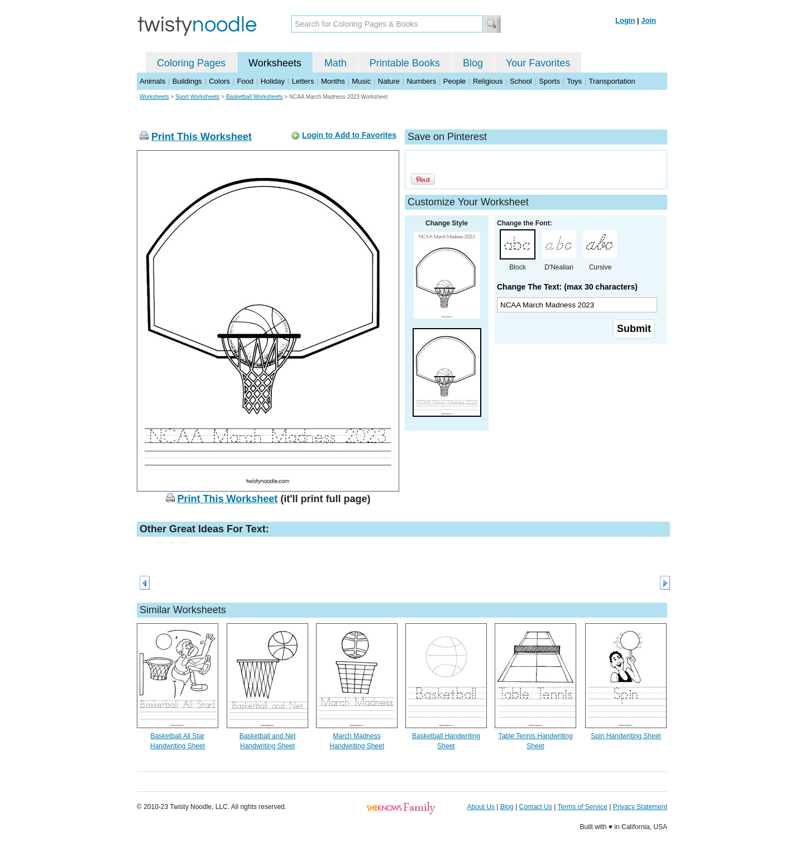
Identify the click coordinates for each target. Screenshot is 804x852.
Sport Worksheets (197, 97)
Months (333, 81)
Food (245, 81)
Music (361, 81)
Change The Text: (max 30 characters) (567, 286)
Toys (574, 81)
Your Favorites (538, 63)
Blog (473, 63)
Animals (152, 81)
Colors (219, 81)
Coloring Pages (191, 63)
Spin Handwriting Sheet (626, 736)
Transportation (611, 81)
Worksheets (275, 63)
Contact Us (535, 807)
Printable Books (405, 63)
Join (648, 20)
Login (625, 20)
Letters (303, 81)
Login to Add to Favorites (349, 135)
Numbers (421, 81)
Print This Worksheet (201, 136)
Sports (549, 81)
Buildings (187, 81)
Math (335, 63)
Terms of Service (582, 807)
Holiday (273, 81)
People (454, 81)
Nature (389, 81)
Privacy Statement (640, 807)
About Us (481, 807)
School (521, 81)
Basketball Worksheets (254, 97)
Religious (487, 81)
